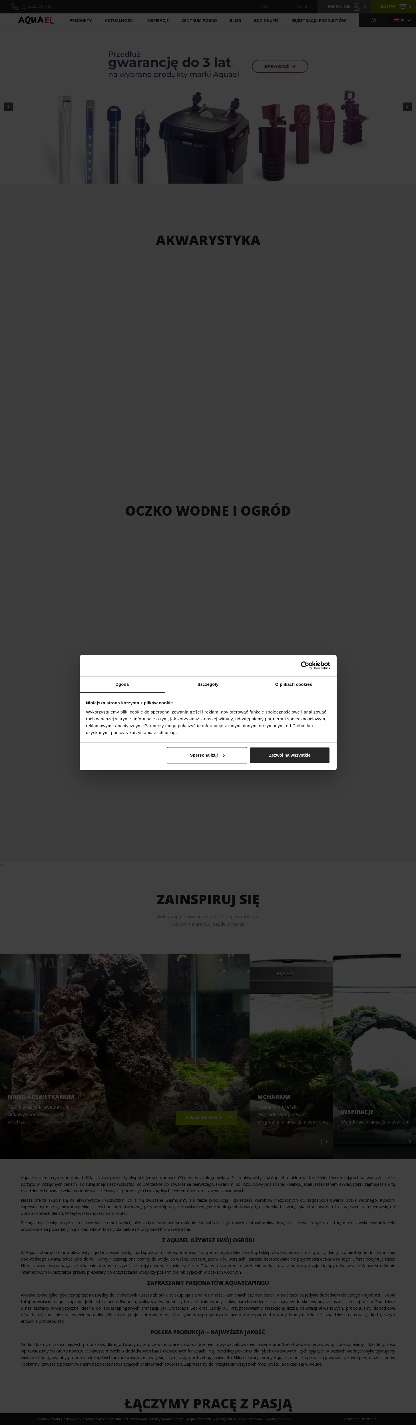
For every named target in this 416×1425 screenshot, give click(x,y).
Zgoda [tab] (122, 684)
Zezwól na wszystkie (290, 755)
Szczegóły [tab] (208, 684)
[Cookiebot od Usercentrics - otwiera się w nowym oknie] (305, 665)
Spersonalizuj (207, 755)
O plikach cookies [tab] (293, 684)
